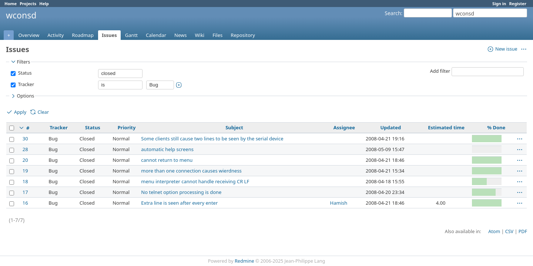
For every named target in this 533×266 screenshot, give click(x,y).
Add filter (440, 71)
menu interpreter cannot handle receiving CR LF (195, 181)
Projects (28, 3)
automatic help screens (167, 149)
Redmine (244, 261)
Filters (20, 61)
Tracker (25, 84)
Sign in (499, 3)
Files (217, 35)
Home (10, 3)
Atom (494, 231)
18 (25, 181)
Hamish (339, 203)
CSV (509, 231)
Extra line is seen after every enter (179, 203)
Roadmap (83, 35)
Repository (243, 35)
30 (25, 138)
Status (24, 73)
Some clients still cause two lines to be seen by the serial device (212, 138)
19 (25, 170)
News (180, 35)
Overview (28, 35)
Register (517, 3)
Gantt (131, 35)
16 (25, 203)
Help (44, 3)
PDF (523, 231)
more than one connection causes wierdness (191, 170)
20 (25, 160)
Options (22, 96)
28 (25, 149)
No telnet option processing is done (181, 192)
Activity (55, 35)
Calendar (156, 35)
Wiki (199, 35)
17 (25, 192)
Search (393, 13)
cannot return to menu (166, 160)
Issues (109, 35)
